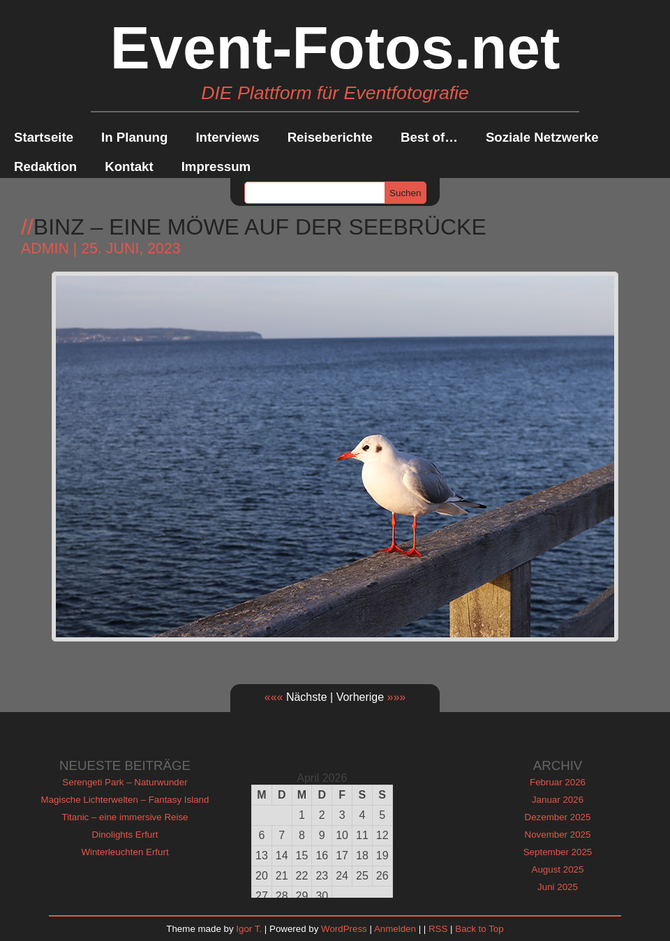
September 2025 (558, 852)
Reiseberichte (330, 137)
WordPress (344, 929)
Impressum (216, 166)
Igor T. (249, 929)
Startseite (43, 137)
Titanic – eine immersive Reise (125, 817)
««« (274, 697)
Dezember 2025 (558, 817)
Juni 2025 (557, 887)
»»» (396, 697)
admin (45, 248)
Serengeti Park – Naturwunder (124, 782)
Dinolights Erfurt (125, 834)
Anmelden (395, 929)
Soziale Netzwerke (542, 137)
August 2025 (558, 869)
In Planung (134, 137)
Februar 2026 (558, 782)
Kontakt (129, 166)
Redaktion (45, 166)
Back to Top (479, 929)
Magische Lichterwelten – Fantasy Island (125, 799)
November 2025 (558, 834)
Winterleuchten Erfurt (124, 852)
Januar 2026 (557, 799)
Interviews (227, 137)
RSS (438, 929)
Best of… (429, 137)
